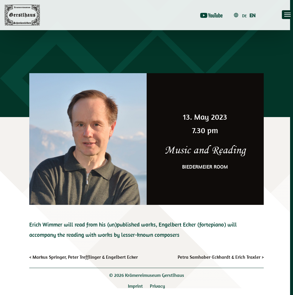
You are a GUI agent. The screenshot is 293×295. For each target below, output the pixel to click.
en (252, 15)
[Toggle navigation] (287, 14)
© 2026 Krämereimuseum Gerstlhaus (146, 275)
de (244, 15)
